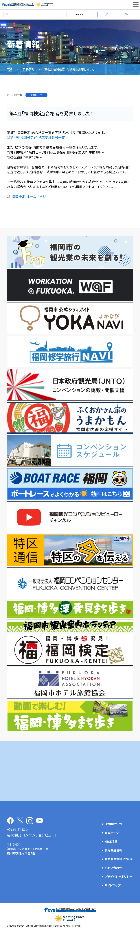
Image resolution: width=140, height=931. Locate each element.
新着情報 (28, 69)
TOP (9, 69)
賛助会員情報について (119, 859)
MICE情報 (111, 841)
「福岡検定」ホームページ (28, 197)
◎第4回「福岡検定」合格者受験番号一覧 (36, 138)
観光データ (112, 833)
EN (126, 14)
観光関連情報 (113, 850)
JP (106, 14)
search (80, 14)
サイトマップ (112, 885)
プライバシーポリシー (118, 876)
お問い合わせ (113, 868)
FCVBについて (114, 824)
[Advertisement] (70, 771)
